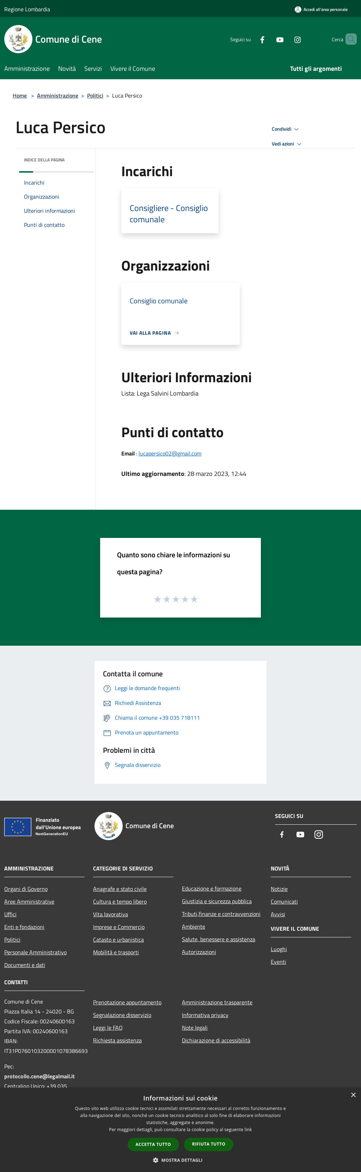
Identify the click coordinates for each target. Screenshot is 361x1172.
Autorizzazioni (199, 952)
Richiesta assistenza (117, 1040)
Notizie (279, 889)
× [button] (353, 1095)
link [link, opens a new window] (248, 1130)
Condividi (286, 129)
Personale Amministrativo (35, 952)
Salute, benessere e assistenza (218, 939)
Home (20, 95)
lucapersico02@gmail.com (170, 453)
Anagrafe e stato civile (120, 889)
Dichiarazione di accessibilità (216, 1040)
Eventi (278, 961)
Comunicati (284, 901)
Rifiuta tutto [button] (209, 1144)
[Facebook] (250, 39)
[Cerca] (348, 39)
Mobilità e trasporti (116, 952)
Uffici (10, 914)
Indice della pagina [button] (44, 159)
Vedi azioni (288, 144)
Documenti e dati (24, 965)
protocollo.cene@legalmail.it (39, 1076)
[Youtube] (268, 39)
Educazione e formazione (211, 888)
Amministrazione (57, 95)
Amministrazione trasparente (217, 1002)
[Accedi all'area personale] (321, 9)
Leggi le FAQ (108, 1027)
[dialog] (180, 1130)
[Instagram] (286, 39)
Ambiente (193, 926)
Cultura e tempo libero (120, 901)
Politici (95, 95)
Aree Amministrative (29, 901)
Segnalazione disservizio (122, 1015)
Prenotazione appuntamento (127, 1002)
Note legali (195, 1027)
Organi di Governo (26, 889)
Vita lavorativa (110, 914)
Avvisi (278, 914)
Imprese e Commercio (119, 927)
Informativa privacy (205, 1015)
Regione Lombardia (27, 9)
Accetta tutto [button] (153, 1144)
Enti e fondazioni (24, 927)
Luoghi (279, 949)
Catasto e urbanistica (118, 939)
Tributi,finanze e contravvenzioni (221, 914)
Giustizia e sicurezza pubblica (217, 901)
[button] (180, 1160)
